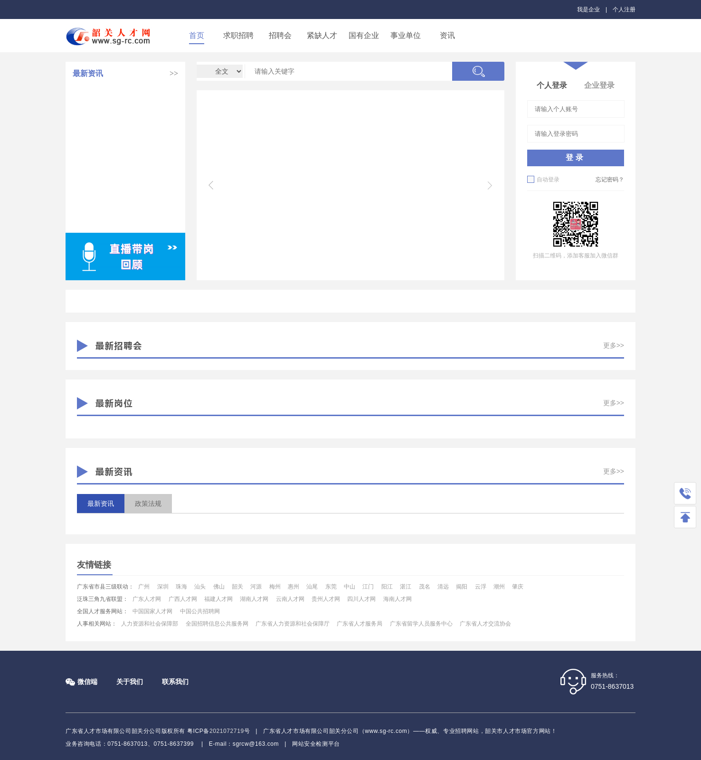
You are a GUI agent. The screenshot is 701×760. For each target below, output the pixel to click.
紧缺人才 (322, 35)
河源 (256, 586)
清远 (443, 586)
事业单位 (405, 35)
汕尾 (312, 586)
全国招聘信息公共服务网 (217, 623)
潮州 (499, 586)
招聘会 (280, 35)
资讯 (447, 35)
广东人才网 (147, 599)
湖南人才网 (254, 599)
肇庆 (517, 586)
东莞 (331, 586)
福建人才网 (218, 599)
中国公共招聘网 (200, 611)
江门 (368, 586)
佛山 (219, 586)
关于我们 (129, 681)
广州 (144, 586)
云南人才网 (290, 599)
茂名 (424, 586)
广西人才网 (183, 599)
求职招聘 (238, 35)
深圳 (163, 586)
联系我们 (175, 681)
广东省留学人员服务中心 (421, 623)
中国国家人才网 (152, 611)
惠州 (293, 586)
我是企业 (588, 9)
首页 (196, 35)
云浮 (480, 586)
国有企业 (364, 35)
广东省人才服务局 (359, 623)
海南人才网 (397, 599)
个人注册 (624, 9)
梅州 (275, 586)
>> (174, 73)
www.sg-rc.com (386, 731)
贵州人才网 (326, 599)
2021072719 (226, 731)
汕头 (200, 586)
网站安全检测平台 (316, 744)
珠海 (181, 586)
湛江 (405, 586)
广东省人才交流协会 (485, 623)
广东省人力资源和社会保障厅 (293, 623)
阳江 (387, 586)
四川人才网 (361, 599)
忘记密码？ (610, 179)
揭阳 (461, 586)
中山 (349, 586)
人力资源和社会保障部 (149, 623)
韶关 (237, 586)
